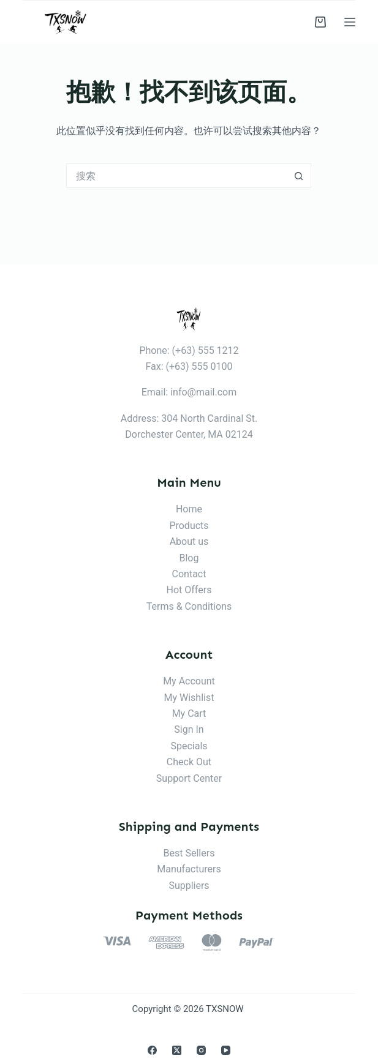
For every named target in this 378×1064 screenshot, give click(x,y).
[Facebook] (152, 1050)
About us (189, 541)
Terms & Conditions (189, 606)
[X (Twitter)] (176, 1050)
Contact (189, 574)
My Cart (189, 713)
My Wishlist (189, 697)
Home (189, 509)
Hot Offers (189, 590)
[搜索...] (176, 175)
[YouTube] (225, 1050)
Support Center (189, 778)
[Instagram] (201, 1050)
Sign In (188, 729)
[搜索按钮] (299, 175)
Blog (189, 558)
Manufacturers (189, 869)
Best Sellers (189, 853)
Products (188, 525)
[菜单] (349, 22)
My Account (189, 681)
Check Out (189, 762)
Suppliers (188, 885)
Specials (188, 746)
